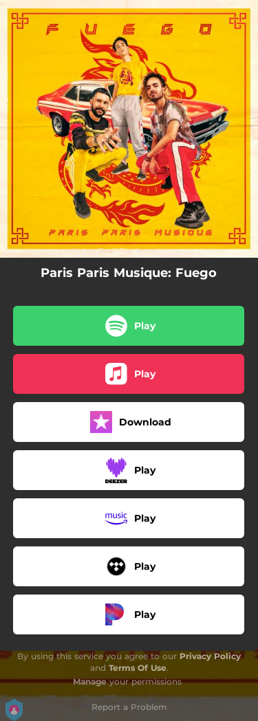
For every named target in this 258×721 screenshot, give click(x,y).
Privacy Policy (210, 656)
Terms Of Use (137, 668)
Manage (90, 681)
